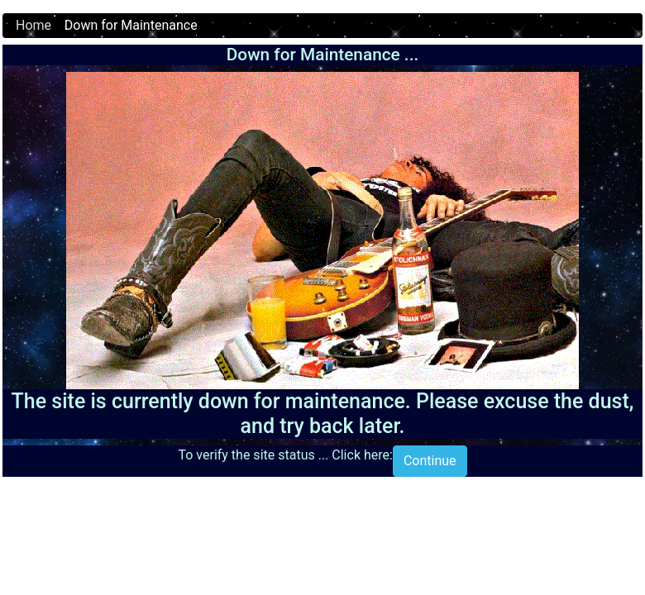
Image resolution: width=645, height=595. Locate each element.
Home (33, 25)
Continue (430, 461)
